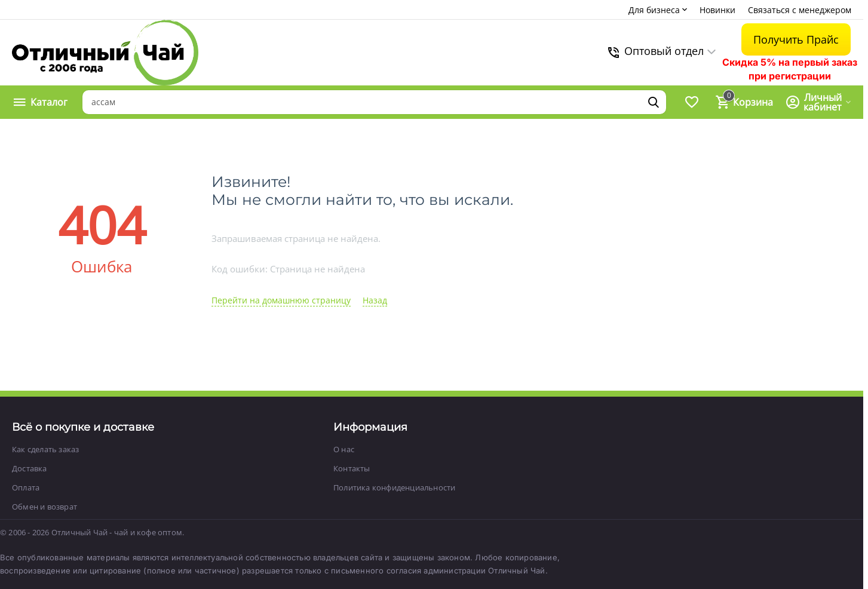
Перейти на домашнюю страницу (281, 300)
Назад (375, 300)
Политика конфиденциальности (394, 487)
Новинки (717, 10)
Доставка (29, 468)
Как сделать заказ (45, 449)
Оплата (25, 487)
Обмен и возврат (44, 506)
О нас (343, 449)
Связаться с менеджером (799, 10)
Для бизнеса (658, 10)
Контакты (351, 468)
